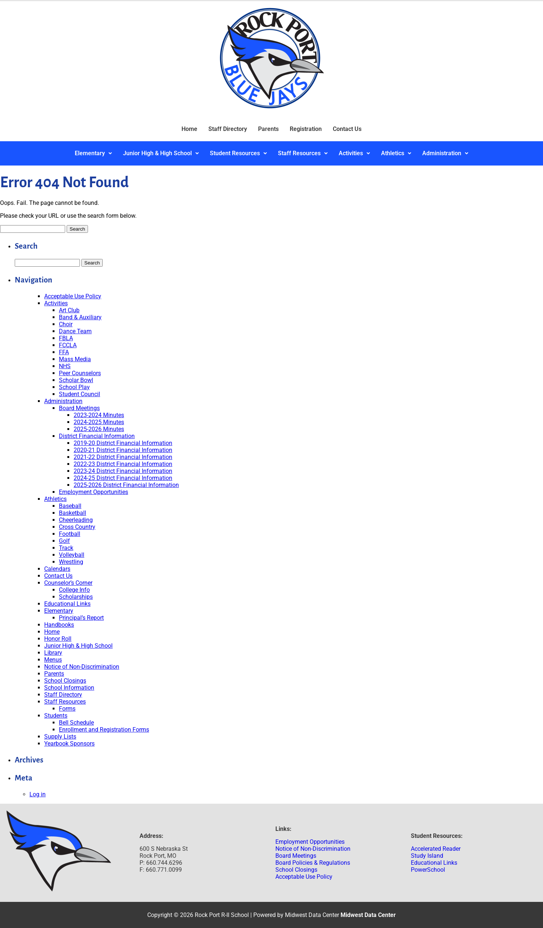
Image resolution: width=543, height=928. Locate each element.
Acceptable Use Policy (72, 296)
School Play (74, 387)
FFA (64, 352)
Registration (306, 128)
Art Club (69, 310)
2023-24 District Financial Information (123, 470)
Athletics (396, 153)
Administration (445, 153)
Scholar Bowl (76, 380)
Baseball (70, 505)
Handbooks (59, 624)
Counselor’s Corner (68, 582)
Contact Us (347, 128)
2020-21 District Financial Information (123, 450)
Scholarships (76, 596)
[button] (93, 153)
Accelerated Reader (436, 848)
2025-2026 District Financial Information (126, 484)
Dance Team (75, 331)
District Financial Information (97, 436)
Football (69, 533)
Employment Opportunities (93, 491)
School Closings (65, 680)
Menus (53, 659)
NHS (65, 366)
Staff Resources (303, 153)
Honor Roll (57, 638)
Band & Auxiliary (80, 317)
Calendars (57, 568)
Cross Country (77, 526)
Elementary (93, 153)
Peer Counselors (80, 373)
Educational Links (67, 603)
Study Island (427, 855)
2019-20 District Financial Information (123, 443)
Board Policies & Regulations (312, 862)
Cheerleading (76, 519)
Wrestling (71, 561)
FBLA (66, 338)
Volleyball (71, 554)
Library (53, 652)
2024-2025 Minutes (99, 422)
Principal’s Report (81, 617)
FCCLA (68, 345)
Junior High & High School (161, 153)
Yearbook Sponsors (69, 743)
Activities (354, 153)
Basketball (72, 512)
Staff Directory (227, 128)
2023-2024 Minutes (99, 415)
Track (66, 547)
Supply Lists (60, 736)
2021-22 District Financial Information (123, 457)
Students (55, 715)
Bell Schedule (76, 722)
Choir (66, 324)
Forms (67, 708)
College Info (74, 589)
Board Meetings (79, 408)
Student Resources (238, 153)
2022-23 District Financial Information (123, 464)
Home (189, 128)
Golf (64, 540)
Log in (37, 794)
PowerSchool (428, 869)
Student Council (79, 394)
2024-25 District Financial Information (123, 477)
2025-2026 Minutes (99, 429)
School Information (69, 687)
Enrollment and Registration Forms (104, 729)
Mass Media (75, 359)
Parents (268, 128)
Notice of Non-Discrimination (81, 666)
